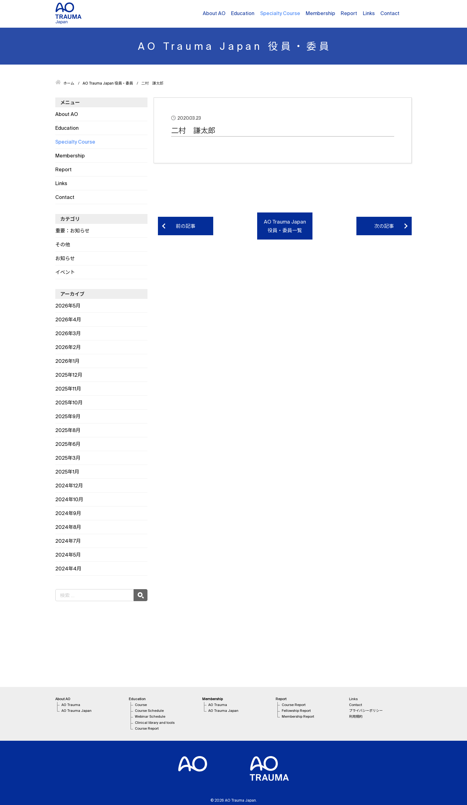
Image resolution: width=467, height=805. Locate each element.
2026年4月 (68, 319)
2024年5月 (68, 554)
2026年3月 (68, 333)
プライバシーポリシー (366, 710)
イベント (65, 272)
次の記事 (384, 226)
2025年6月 (67, 444)
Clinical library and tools (155, 722)
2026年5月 (67, 305)
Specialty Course (280, 13)
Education (242, 13)
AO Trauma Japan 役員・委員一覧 (285, 226)
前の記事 (185, 226)
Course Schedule (149, 710)
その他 (62, 244)
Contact (389, 13)
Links (369, 13)
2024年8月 (68, 527)
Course (141, 705)
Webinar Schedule (150, 716)
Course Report (147, 728)
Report (349, 13)
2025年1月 (67, 471)
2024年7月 (68, 541)
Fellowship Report (296, 710)
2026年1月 (67, 361)
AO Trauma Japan (76, 710)
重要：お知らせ (72, 230)
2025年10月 (69, 402)
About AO (214, 13)
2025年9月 (67, 416)
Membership (320, 13)
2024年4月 (68, 568)
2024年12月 (69, 485)
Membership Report (298, 716)
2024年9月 (68, 513)
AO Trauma (70, 705)
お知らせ (65, 258)
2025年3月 (67, 458)
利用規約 (356, 716)
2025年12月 (68, 375)
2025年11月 (68, 388)
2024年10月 (69, 499)
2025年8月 (67, 430)
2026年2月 (68, 347)
